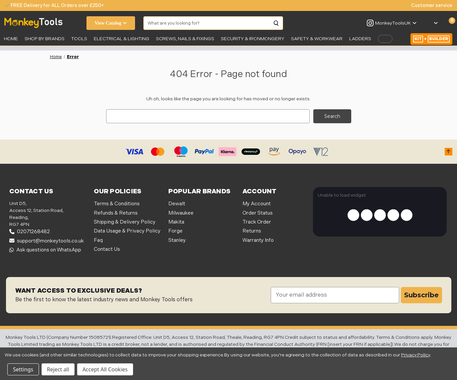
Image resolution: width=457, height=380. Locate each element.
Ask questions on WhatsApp (45, 250)
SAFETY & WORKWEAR (317, 39)
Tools (79, 39)
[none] (428, 5)
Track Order (256, 222)
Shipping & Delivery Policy (125, 222)
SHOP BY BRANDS (45, 39)
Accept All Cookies (105, 369)
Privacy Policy (415, 355)
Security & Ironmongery (252, 39)
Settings (23, 369)
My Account (256, 204)
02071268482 (29, 232)
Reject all (58, 369)
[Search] (276, 23)
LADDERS (360, 39)
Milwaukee (181, 213)
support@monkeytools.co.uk (46, 241)
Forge (175, 231)
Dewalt (176, 204)
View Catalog (111, 23)
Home (11, 39)
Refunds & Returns (116, 213)
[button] (448, 151)
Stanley (177, 240)
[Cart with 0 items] (448, 23)
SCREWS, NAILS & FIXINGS (185, 39)
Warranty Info (258, 240)
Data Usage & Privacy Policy (127, 231)
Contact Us (107, 249)
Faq (98, 240)
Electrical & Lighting (121, 39)
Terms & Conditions (117, 204)
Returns (251, 231)
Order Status (257, 213)
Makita (176, 222)
